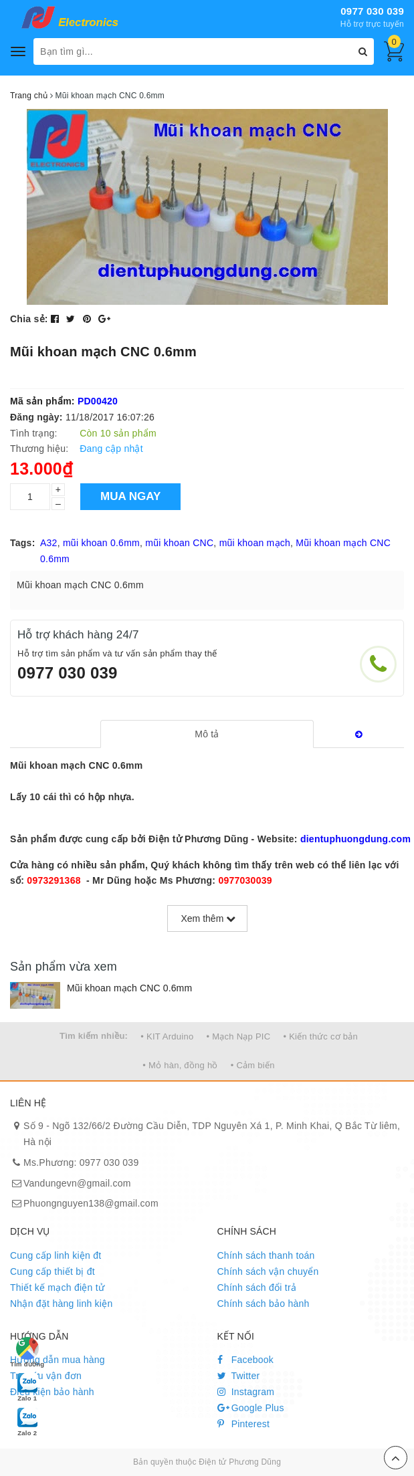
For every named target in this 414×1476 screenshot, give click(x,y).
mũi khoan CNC (179, 542)
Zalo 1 (27, 1386)
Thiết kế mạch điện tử (57, 1287)
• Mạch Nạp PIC (239, 1036)
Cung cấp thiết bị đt (52, 1271)
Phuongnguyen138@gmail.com (91, 1203)
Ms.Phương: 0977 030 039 (80, 1162)
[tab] (206, 734)
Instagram (246, 1391)
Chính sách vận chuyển (268, 1271)
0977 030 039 (372, 11)
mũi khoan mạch (254, 542)
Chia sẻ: (29, 319)
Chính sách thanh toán (266, 1255)
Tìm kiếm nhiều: (94, 1036)
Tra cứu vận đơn (46, 1375)
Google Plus (250, 1407)
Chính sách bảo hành (263, 1303)
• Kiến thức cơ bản (320, 1036)
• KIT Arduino (166, 1036)
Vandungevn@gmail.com (77, 1183)
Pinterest (243, 1424)
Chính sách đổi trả (257, 1287)
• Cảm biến (253, 1065)
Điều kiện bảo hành (52, 1391)
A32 (49, 542)
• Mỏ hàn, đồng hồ (179, 1065)
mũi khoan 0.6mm (101, 542)
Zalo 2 (27, 1421)
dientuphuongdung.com (355, 839)
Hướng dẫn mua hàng (57, 1359)
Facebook (245, 1359)
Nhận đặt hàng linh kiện (61, 1303)
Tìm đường (27, 1352)
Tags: (22, 542)
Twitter (238, 1375)
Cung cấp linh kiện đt (55, 1255)
